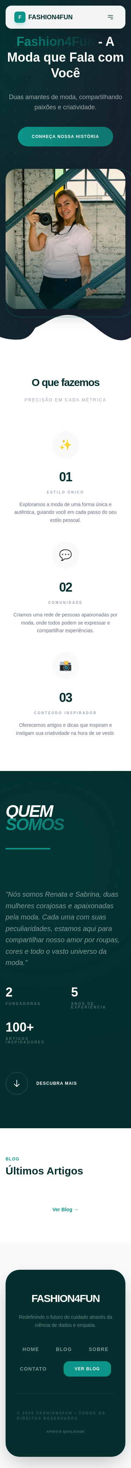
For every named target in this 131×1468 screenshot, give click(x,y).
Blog (64, 1349)
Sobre (99, 1349)
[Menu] (110, 17)
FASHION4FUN (65, 1298)
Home (30, 1349)
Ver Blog (87, 1368)
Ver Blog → (65, 1209)
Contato (33, 1369)
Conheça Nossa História (65, 136)
